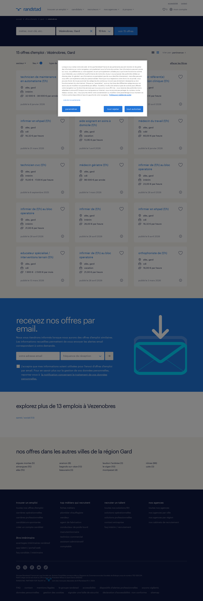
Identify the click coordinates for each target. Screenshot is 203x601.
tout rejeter (113, 109)
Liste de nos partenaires (71, 100)
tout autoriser (134, 109)
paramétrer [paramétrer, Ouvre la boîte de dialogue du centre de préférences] (71, 109)
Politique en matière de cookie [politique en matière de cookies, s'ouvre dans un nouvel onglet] (120, 95)
